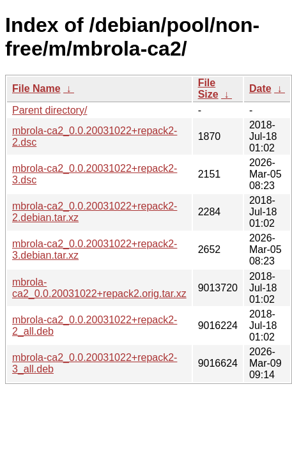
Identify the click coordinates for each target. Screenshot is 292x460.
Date (260, 88)
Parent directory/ (49, 110)
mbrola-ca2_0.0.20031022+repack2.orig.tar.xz (99, 288)
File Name (36, 88)
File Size (208, 88)
